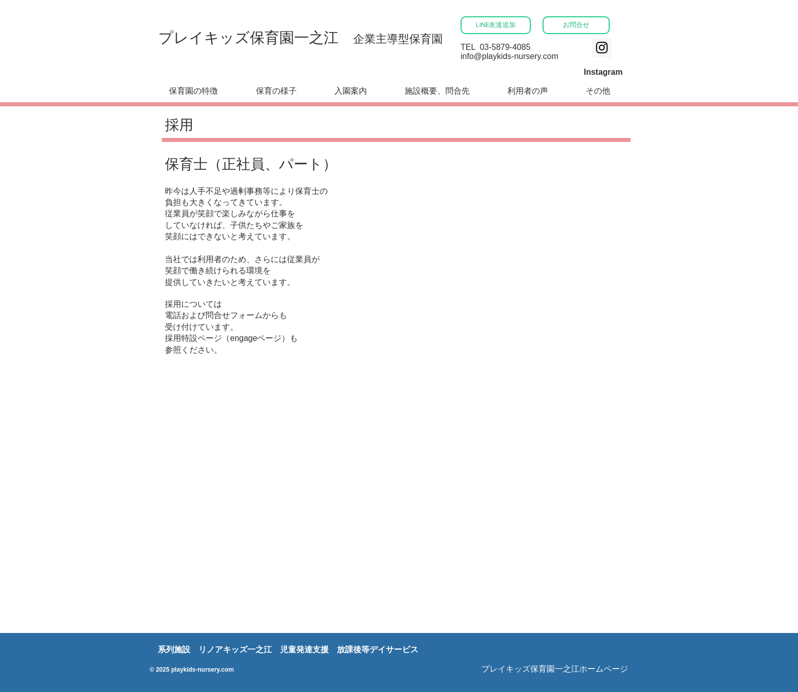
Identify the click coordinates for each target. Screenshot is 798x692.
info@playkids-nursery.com (509, 56)
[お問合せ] (576, 25)
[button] (351, 91)
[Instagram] (602, 47)
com (227, 669)
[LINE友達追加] (496, 25)
